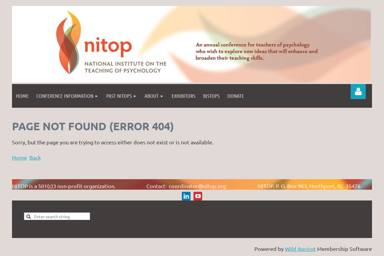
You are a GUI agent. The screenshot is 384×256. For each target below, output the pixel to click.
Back (35, 157)
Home (19, 157)
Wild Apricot (300, 248)
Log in (358, 91)
